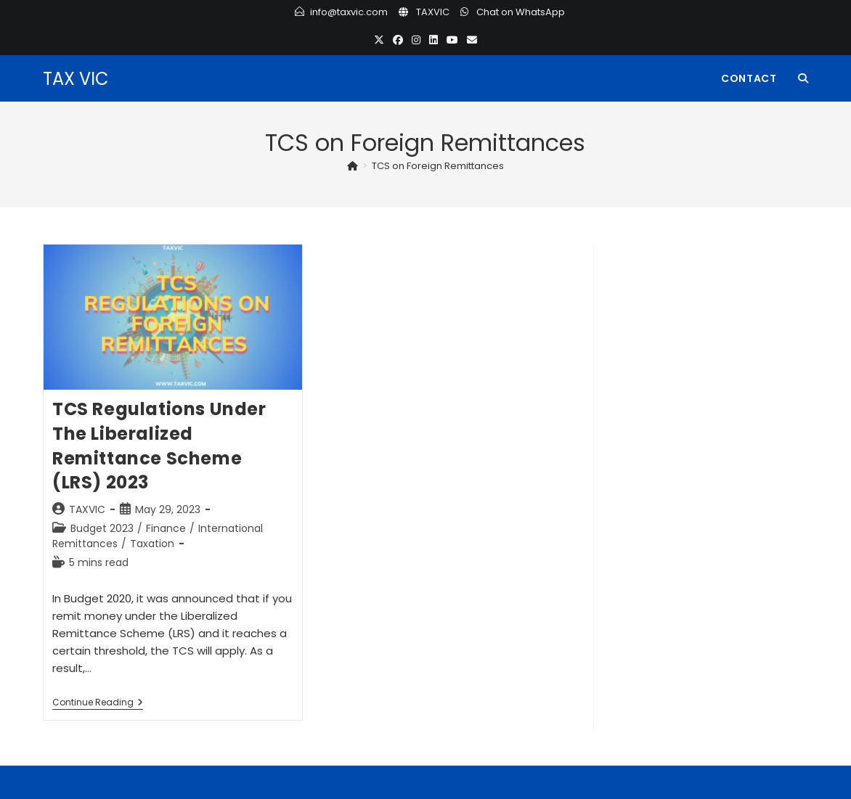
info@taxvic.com (349, 12)
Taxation (152, 543)
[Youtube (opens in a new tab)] (452, 40)
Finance (166, 528)
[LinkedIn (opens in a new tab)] (433, 40)
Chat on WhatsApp (520, 12)
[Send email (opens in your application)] (472, 40)
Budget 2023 (102, 528)
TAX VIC (76, 79)
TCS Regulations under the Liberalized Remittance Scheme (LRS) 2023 (159, 445)
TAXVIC (432, 12)
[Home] (352, 166)
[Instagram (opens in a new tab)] (416, 40)
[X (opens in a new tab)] (379, 40)
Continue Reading (97, 703)
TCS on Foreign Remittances (438, 166)
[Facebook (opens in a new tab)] (397, 40)
